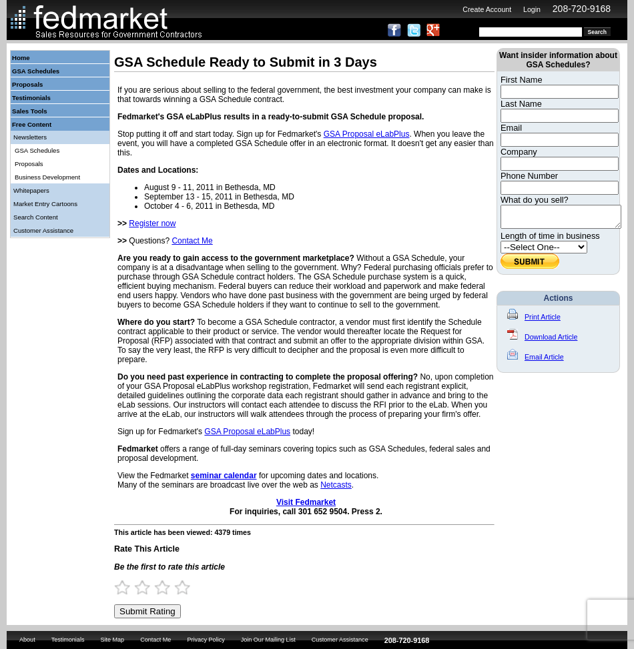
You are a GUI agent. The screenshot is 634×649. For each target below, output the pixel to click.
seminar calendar (224, 475)
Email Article (535, 361)
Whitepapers (31, 190)
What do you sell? (535, 200)
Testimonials (31, 97)
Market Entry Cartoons (45, 203)
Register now (152, 223)
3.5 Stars (178, 587)
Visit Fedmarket (306, 502)
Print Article (534, 321)
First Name (522, 80)
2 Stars (148, 587)
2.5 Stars (158, 587)
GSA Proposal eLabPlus (367, 134)
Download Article (542, 341)
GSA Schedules (35, 71)
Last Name (521, 104)
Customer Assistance (43, 230)
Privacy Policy (205, 639)
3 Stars (168, 587)
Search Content (35, 217)
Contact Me (192, 240)
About (27, 639)
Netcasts (336, 485)
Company (519, 152)
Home (21, 57)
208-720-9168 (582, 8)
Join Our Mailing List (268, 639)
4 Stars (188, 587)
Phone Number (529, 176)
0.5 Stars (118, 587)
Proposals (27, 84)
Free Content (31, 124)
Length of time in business (550, 240)
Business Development (47, 177)
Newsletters (30, 137)
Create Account (486, 9)
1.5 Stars (138, 587)
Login (532, 9)
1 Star (128, 587)
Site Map (112, 639)
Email (511, 128)
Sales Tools (29, 111)
